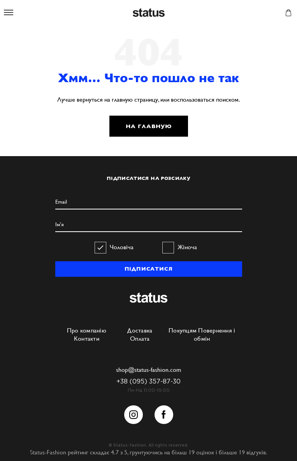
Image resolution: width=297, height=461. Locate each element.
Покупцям (183, 330)
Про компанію (86, 330)
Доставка (139, 330)
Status (149, 13)
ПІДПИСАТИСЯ (149, 269)
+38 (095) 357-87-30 (148, 382)
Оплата (140, 338)
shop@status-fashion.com (148, 369)
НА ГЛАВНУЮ (149, 126)
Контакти (86, 338)
